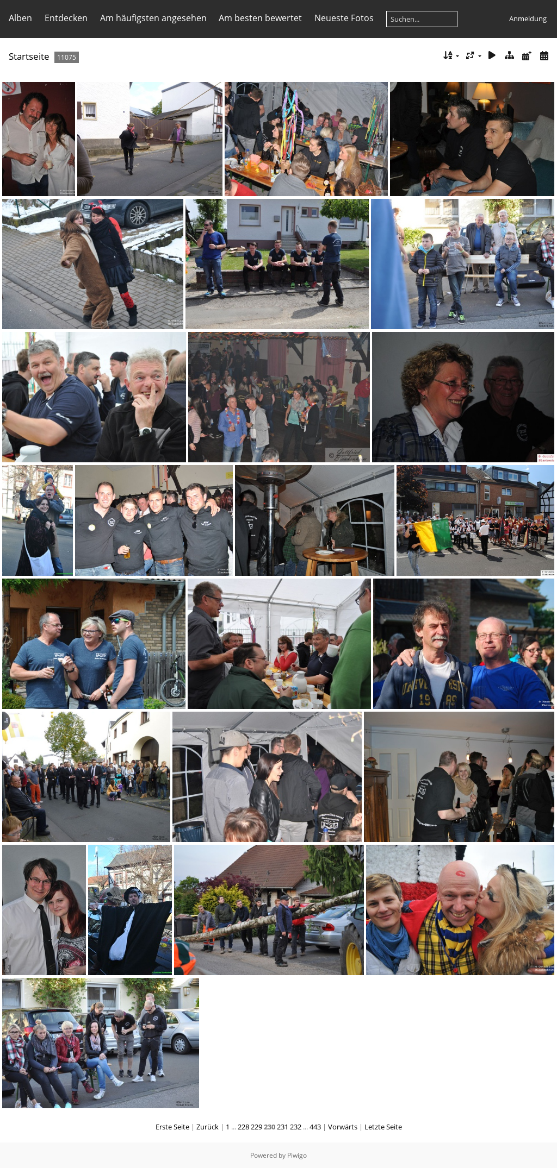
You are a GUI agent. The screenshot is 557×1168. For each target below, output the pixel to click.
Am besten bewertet (260, 18)
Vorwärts (342, 1127)
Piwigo (297, 1155)
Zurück (207, 1127)
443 (315, 1127)
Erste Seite (172, 1127)
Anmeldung (528, 18)
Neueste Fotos (344, 18)
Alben (20, 18)
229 (256, 1127)
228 (243, 1127)
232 (295, 1127)
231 (282, 1127)
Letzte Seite (383, 1127)
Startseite (29, 56)
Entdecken (66, 18)
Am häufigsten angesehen (153, 18)
